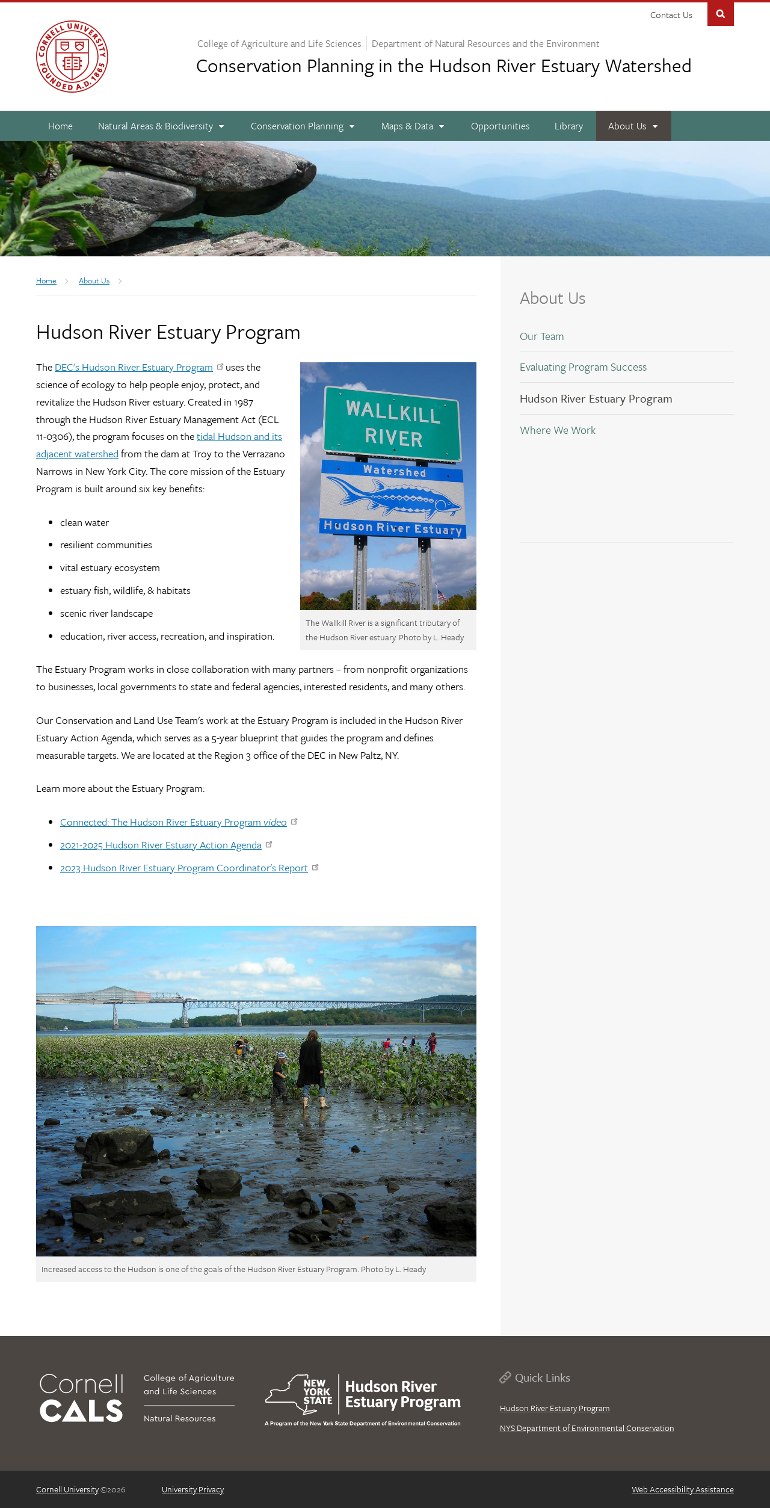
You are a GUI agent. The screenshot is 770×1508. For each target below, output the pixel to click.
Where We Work (558, 429)
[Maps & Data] (413, 126)
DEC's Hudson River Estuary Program (139, 366)
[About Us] (634, 126)
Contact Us (671, 14)
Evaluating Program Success (583, 366)
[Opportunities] (500, 126)
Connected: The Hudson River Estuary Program (178, 821)
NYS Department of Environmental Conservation (587, 1427)
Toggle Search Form (720, 13)
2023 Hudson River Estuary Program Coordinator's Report (189, 867)
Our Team (542, 336)
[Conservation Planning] (304, 126)
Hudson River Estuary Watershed (444, 65)
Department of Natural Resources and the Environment (486, 43)
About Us (553, 297)
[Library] (569, 126)
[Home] (60, 126)
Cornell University (67, 1489)
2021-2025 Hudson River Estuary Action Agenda (166, 844)
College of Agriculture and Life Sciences (279, 43)
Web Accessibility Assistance (683, 1489)
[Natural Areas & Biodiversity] (162, 126)
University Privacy (193, 1489)
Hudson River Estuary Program (596, 398)
